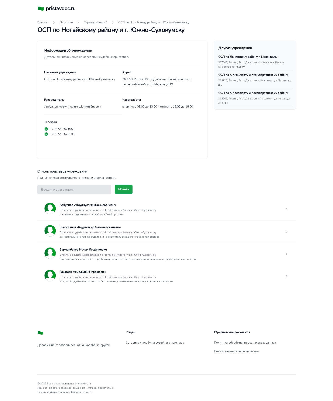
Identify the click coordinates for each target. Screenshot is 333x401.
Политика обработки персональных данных (245, 343)
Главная (42, 22)
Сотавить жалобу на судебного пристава (155, 343)
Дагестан (66, 22)
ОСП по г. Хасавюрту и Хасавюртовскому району (253, 93)
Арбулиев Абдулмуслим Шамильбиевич (87, 205)
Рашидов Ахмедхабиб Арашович (82, 272)
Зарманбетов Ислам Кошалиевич (83, 250)
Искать (123, 189)
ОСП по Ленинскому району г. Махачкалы (247, 57)
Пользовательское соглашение (236, 351)
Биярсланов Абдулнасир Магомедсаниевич (90, 227)
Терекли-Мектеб (95, 22)
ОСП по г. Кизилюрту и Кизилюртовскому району (253, 75)
